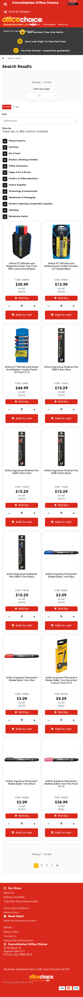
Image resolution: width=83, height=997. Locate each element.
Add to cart (23, 315)
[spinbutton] (22, 306)
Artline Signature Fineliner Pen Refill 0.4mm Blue (61, 368)
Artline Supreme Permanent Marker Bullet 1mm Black (22, 782)
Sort (4, 114)
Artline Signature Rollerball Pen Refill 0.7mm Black (22, 575)
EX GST (68, 4)
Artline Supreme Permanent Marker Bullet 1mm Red (22, 679)
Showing (41, 82)
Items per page (41, 89)
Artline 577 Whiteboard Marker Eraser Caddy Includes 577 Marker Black (61, 266)
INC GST (72, 3)
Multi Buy (23, 298)
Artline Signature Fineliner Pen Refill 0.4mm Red (22, 472)
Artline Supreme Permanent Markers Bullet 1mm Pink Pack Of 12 (61, 784)
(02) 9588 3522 (22, 954)
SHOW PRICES (73, 1)
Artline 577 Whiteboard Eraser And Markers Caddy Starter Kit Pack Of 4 (22, 370)
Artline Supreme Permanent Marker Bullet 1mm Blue (61, 575)
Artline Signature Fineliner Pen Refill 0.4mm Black (61, 472)
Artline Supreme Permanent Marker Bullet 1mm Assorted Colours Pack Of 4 (61, 680)
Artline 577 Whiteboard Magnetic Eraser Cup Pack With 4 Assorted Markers (21, 266)
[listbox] (41, 96)
